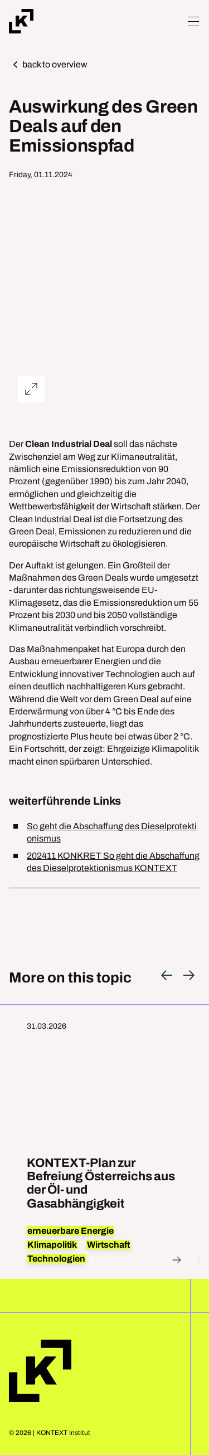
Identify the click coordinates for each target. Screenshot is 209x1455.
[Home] (21, 21)
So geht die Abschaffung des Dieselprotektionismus (112, 832)
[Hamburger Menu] (193, 21)
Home (40, 1371)
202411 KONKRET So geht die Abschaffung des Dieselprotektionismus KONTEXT (113, 862)
